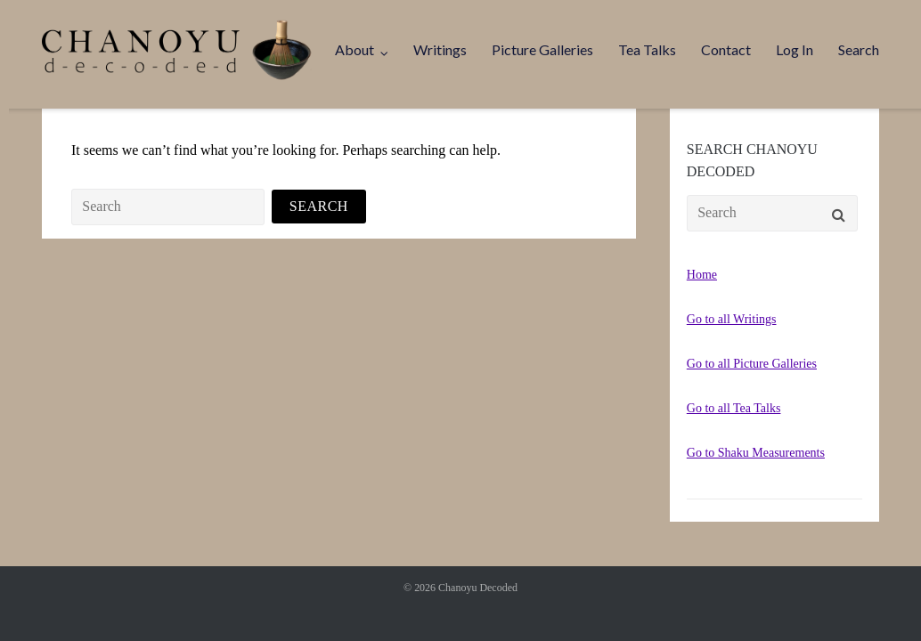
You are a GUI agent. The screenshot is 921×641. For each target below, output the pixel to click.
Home (702, 274)
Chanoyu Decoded (478, 587)
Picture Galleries (542, 49)
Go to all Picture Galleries (752, 363)
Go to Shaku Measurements (756, 452)
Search (858, 49)
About (354, 49)
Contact (726, 49)
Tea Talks (647, 49)
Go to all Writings (732, 319)
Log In (794, 49)
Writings (440, 49)
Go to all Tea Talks (734, 408)
